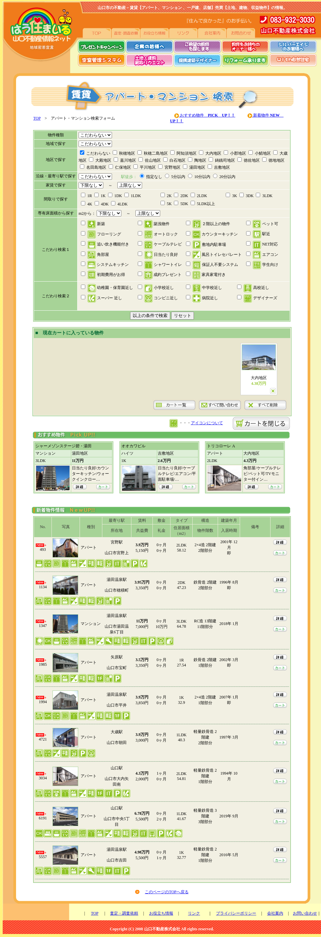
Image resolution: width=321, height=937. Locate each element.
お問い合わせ (305, 913)
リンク (194, 913)
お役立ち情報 (161, 913)
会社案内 (275, 913)
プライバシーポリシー (236, 913)
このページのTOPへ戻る (166, 892)
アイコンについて (207, 423)
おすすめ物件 (207, 115)
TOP (37, 118)
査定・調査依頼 (124, 913)
